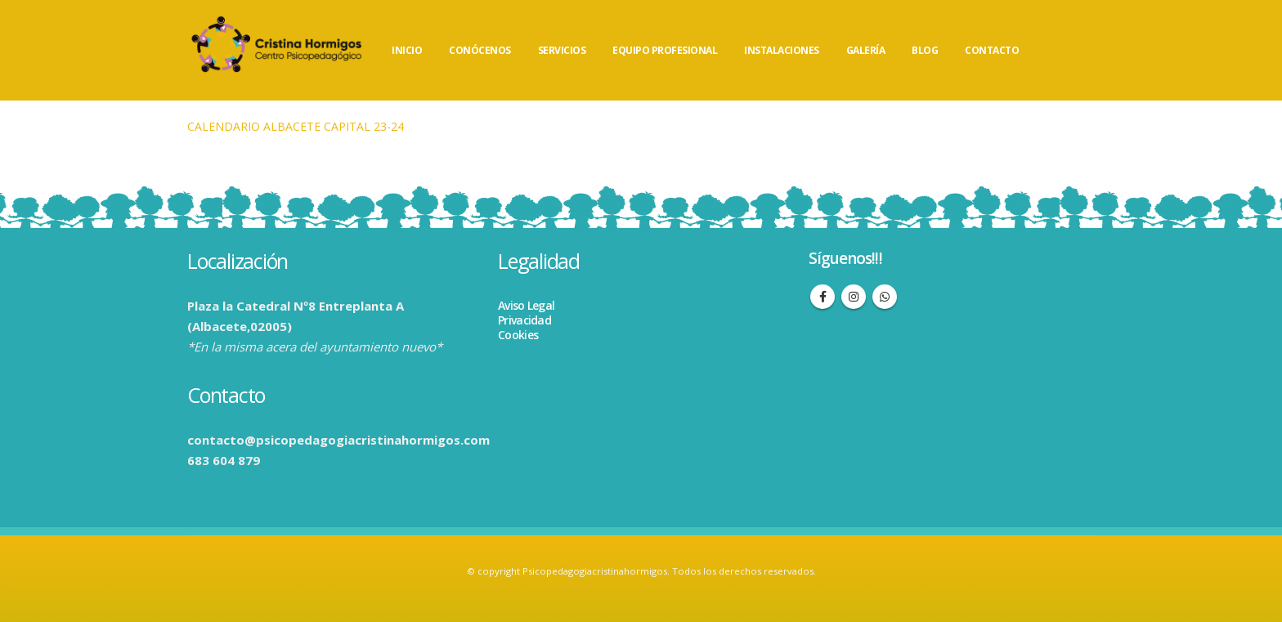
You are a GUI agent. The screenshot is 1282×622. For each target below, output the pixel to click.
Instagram (853, 296)
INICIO (407, 50)
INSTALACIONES (781, 50)
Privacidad (524, 320)
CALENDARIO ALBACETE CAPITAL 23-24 (295, 126)
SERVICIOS (562, 50)
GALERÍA (865, 50)
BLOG (925, 50)
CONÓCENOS (480, 50)
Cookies (518, 334)
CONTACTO (992, 50)
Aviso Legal (526, 305)
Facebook (822, 296)
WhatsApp (884, 296)
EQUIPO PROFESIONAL (664, 50)
